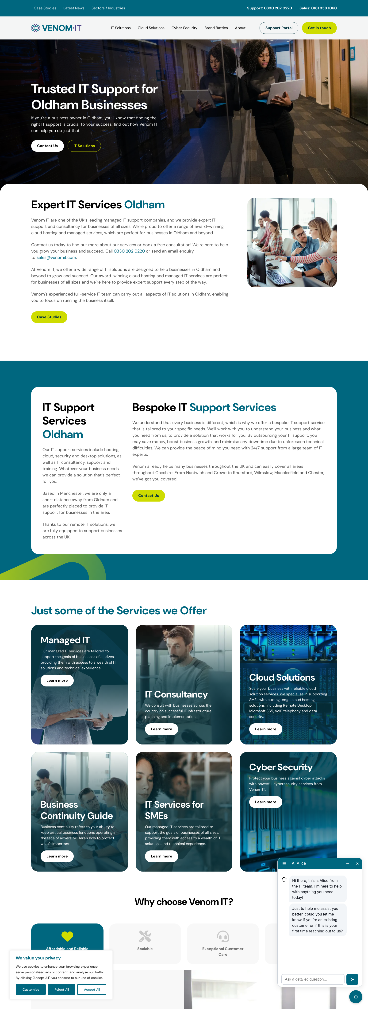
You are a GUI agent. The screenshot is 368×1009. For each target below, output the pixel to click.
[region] (61, 975)
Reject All (61, 989)
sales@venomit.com (56, 257)
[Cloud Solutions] (151, 28)
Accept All (92, 989)
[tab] (67, 941)
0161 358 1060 (324, 8)
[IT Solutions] (120, 28)
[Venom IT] (56, 28)
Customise (31, 989)
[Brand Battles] (216, 28)
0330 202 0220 (278, 8)
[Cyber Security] (184, 28)
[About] (240, 28)
